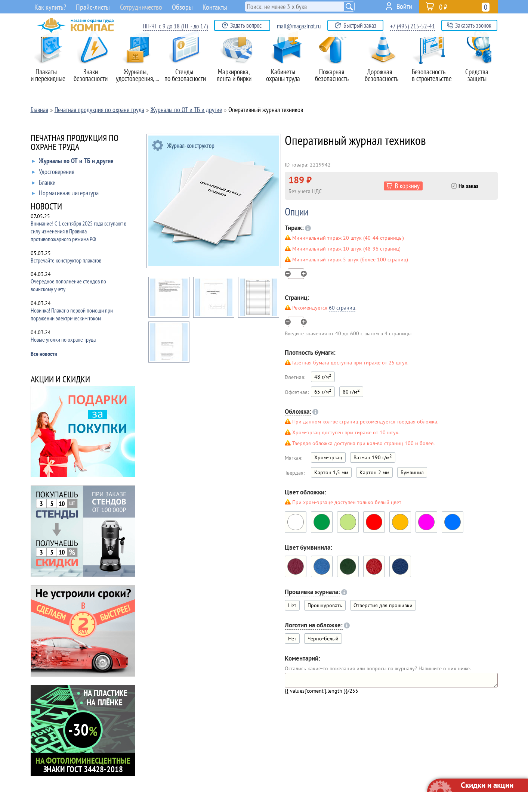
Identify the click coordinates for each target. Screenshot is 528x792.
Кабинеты (287, 66)
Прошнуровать (325, 605)
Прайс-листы (89, 7)
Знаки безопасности (94, 66)
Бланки (44, 184)
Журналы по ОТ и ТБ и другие (73, 162)
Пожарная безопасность (335, 66)
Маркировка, (237, 66)
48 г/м (322, 376)
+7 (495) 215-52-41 (412, 26)
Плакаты (50, 66)
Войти (404, 6)
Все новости (44, 353)
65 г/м (322, 391)
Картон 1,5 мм (331, 472)
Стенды (188, 66)
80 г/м (351, 391)
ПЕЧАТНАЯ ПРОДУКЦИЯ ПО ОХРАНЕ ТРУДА (74, 143)
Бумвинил (412, 472)
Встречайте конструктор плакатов (66, 260)
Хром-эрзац (328, 457)
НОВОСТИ (46, 207)
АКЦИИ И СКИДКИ (60, 380)
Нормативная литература (65, 194)
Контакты (225, 6)
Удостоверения (53, 173)
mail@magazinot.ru (299, 26)
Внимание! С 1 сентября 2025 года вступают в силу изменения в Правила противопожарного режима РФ (78, 231)
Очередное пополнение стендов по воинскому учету (68, 285)
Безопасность (432, 66)
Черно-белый (323, 638)
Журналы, (138, 66)
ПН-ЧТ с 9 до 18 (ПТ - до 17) (175, 26)
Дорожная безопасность (383, 66)
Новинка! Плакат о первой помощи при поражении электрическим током (72, 314)
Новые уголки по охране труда (63, 339)
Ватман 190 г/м (372, 457)
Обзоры (190, 6)
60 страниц (342, 307)
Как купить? (47, 7)
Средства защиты (480, 66)
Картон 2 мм (374, 472)
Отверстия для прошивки (383, 605)
